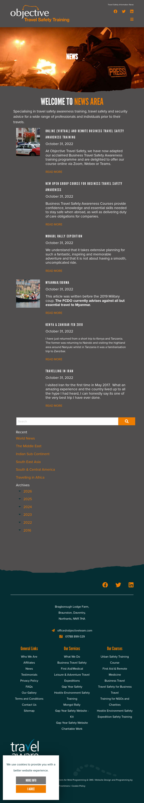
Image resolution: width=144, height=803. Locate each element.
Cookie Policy (78, 786)
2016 (27, 530)
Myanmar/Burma (58, 282)
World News (25, 438)
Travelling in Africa (30, 477)
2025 (27, 499)
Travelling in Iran (60, 371)
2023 (27, 514)
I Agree (31, 789)
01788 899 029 (72, 636)
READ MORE (54, 172)
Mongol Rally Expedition (64, 236)
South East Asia (28, 462)
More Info (31, 780)
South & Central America (35, 469)
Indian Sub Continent (33, 454)
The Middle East (28, 446)
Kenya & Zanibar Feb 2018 (64, 325)
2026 (27, 491)
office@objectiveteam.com (72, 630)
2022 (27, 522)
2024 (27, 507)
